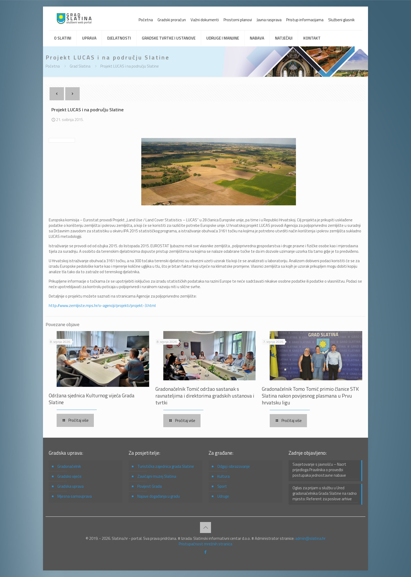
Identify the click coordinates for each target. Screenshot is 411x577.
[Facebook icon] (206, 552)
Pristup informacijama (304, 20)
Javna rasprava (269, 20)
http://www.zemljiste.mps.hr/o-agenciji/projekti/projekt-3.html (102, 306)
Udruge (223, 496)
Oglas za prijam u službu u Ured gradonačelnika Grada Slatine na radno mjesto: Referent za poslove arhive (325, 493)
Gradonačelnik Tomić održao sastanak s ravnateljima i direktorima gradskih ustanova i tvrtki (204, 395)
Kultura (223, 476)
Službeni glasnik (341, 20)
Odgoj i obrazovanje (233, 466)
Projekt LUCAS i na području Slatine (129, 66)
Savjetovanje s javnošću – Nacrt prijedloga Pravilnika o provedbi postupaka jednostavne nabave (319, 469)
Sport (222, 486)
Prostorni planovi (238, 20)
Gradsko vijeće (69, 476)
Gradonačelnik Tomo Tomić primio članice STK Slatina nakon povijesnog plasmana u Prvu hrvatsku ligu (310, 395)
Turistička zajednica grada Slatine (165, 466)
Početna (146, 20)
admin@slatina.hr (310, 538)
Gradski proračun (172, 20)
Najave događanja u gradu (158, 496)
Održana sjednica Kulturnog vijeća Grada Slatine (91, 399)
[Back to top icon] (205, 527)
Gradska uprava (70, 486)
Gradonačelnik (69, 466)
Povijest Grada (149, 486)
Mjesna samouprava (74, 496)
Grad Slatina (80, 66)
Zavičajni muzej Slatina (156, 476)
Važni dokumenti (205, 20)
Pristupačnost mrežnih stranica (205, 544)
